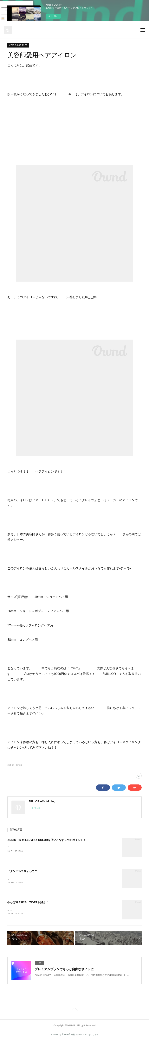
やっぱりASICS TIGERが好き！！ (29, 903)
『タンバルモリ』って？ (22, 871)
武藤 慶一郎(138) (14, 765)
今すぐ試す (53, 16)
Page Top (74, 1010)
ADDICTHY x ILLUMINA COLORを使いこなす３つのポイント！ (46, 839)
